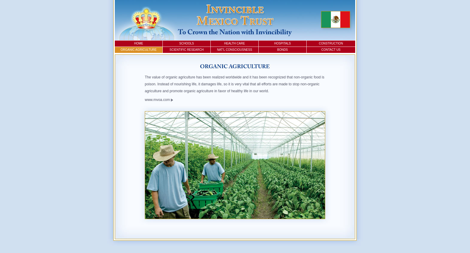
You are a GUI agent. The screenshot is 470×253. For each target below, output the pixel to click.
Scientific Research (187, 49)
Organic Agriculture (139, 49)
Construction (331, 43)
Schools (186, 43)
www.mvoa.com (159, 100)
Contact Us (331, 49)
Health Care (234, 43)
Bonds (282, 49)
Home (138, 43)
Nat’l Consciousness (234, 49)
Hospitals (282, 43)
